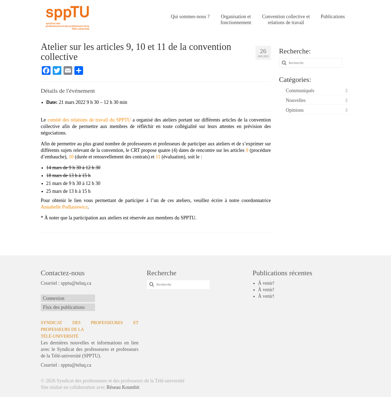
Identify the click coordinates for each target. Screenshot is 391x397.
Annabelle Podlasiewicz (64, 207)
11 (158, 156)
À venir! (266, 283)
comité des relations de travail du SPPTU (89, 120)
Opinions (295, 110)
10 (71, 156)
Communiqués (300, 90)
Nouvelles (296, 100)
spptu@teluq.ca (76, 283)
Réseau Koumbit (122, 387)
